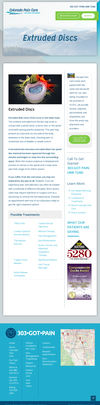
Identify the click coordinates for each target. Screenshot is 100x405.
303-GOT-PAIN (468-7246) (82, 6)
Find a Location (78, 212)
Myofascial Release (47, 259)
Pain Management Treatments (31, 356)
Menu (88, 15)
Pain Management (47, 235)
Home (12, 343)
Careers (46, 343)
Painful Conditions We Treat (31, 346)
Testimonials (47, 347)
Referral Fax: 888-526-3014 (13, 370)
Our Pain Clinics (13, 361)
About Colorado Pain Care (13, 351)
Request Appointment (47, 353)
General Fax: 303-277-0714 (13, 380)
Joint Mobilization (47, 240)
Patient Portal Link (29, 373)
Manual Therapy (46, 231)
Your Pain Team (28, 383)
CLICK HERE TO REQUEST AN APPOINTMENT (79, 139)
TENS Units (19, 223)
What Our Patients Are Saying (78, 227)
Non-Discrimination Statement (47, 361)
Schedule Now (68, 15)
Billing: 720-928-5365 (13, 390)
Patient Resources (31, 364)
